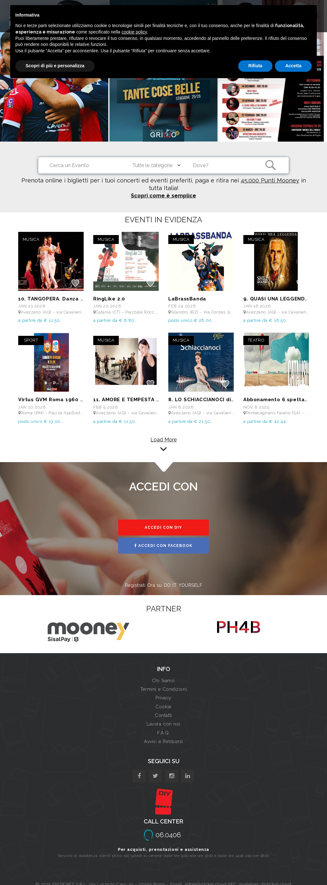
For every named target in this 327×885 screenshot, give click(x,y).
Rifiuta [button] (255, 65)
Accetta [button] (293, 65)
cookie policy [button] (134, 31)
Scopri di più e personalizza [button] (55, 65)
